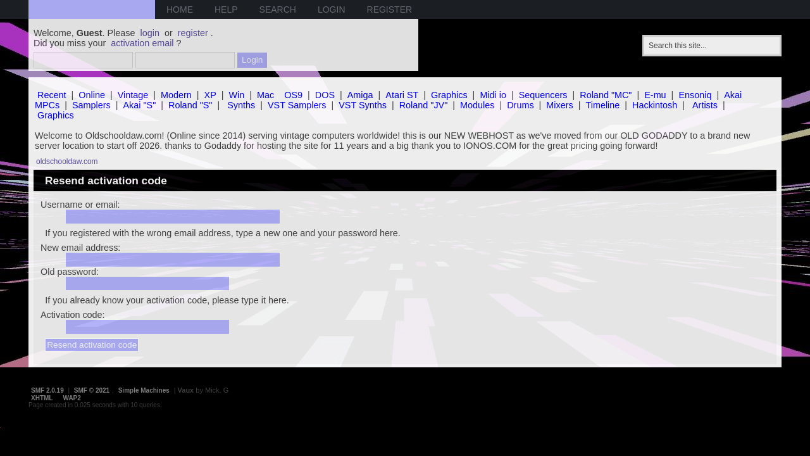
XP (210, 95)
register (193, 33)
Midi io (493, 95)
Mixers (559, 105)
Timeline (602, 105)
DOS (325, 95)
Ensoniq (694, 95)
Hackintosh (654, 105)
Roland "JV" (423, 105)
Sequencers (543, 95)
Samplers (91, 105)
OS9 (293, 95)
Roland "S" (190, 105)
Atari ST (401, 95)
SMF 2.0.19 (47, 390)
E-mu (655, 95)
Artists (705, 105)
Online (91, 95)
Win (237, 95)
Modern (176, 95)
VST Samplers (297, 105)
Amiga (360, 95)
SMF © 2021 (91, 390)
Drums (520, 105)
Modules (477, 105)
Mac (265, 95)
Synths (241, 105)
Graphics (449, 95)
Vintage (133, 95)
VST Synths (363, 105)
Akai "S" (139, 105)
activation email (142, 43)
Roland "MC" (606, 95)
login (149, 33)
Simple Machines (144, 390)
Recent (51, 95)
